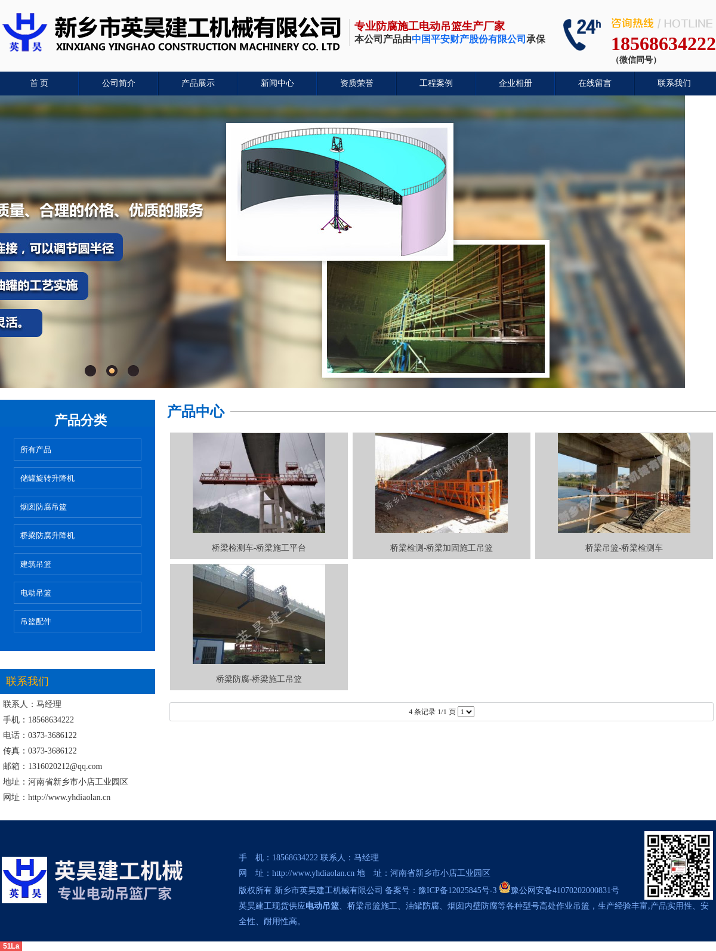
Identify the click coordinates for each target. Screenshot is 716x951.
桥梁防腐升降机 (47, 535)
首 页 (39, 83)
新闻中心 (277, 83)
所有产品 (35, 449)
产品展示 (198, 83)
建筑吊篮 (35, 564)
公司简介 (118, 83)
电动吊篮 (35, 592)
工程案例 (436, 83)
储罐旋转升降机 (47, 478)
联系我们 (674, 83)
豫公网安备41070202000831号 (559, 890)
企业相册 (515, 83)
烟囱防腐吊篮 (43, 506)
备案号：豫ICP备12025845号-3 (440, 890)
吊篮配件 (35, 621)
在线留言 (595, 83)
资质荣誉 (357, 83)
